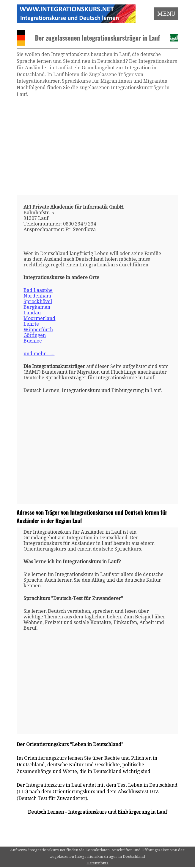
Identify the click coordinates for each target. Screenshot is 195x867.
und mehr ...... (38, 353)
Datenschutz (97, 863)
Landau (32, 313)
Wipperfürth (38, 329)
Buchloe (32, 341)
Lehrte (31, 324)
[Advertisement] (97, 146)
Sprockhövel (37, 301)
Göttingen (34, 335)
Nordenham (37, 296)
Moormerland (39, 318)
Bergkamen (36, 307)
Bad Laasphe (38, 290)
